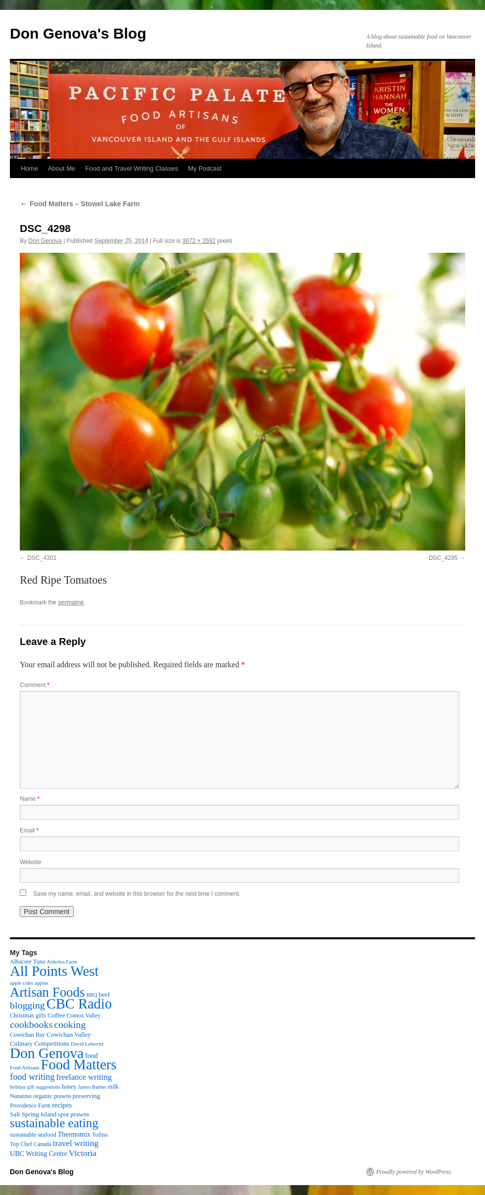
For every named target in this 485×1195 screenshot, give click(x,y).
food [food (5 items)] (91, 1055)
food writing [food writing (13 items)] (32, 1077)
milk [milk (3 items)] (113, 1086)
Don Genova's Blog (78, 33)
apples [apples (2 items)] (41, 983)
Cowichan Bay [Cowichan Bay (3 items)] (27, 1034)
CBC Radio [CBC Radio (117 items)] (79, 1003)
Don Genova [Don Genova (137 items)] (47, 1053)
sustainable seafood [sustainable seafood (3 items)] (33, 1134)
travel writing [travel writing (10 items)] (75, 1143)
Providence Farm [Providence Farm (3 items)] (30, 1105)
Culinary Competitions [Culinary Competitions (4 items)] (39, 1043)
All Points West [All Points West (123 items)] (54, 971)
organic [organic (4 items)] (42, 1096)
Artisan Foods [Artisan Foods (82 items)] (47, 992)
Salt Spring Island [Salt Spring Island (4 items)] (33, 1114)
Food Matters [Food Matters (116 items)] (79, 1064)
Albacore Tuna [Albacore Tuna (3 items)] (27, 961)
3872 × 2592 (199, 240)
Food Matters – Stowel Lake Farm (80, 204)
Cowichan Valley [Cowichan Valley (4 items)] (69, 1034)
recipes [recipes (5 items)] (62, 1105)
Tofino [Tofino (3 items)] (100, 1134)
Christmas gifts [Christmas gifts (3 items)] (28, 1015)
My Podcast (205, 168)
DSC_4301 (41, 557)
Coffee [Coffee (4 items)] (56, 1015)
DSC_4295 (443, 557)
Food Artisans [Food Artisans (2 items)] (25, 1067)
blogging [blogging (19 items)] (27, 1005)
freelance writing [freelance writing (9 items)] (83, 1077)
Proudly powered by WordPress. (414, 1171)
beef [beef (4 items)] (104, 994)
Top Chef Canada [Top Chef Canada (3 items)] (30, 1144)
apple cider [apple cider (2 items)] (21, 983)
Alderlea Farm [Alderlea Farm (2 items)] (62, 962)
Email (29, 830)
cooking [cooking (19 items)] (70, 1024)
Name (30, 798)
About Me (62, 168)
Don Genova (44, 240)
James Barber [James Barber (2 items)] (92, 1087)
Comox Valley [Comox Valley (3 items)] (84, 1015)
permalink (71, 602)
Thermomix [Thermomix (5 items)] (74, 1134)
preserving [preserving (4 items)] (86, 1096)
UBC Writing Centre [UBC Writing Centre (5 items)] (38, 1153)
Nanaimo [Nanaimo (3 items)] (21, 1096)
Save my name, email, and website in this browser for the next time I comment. (137, 893)
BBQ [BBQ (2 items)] (91, 995)
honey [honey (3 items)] (69, 1086)
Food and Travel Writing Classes (131, 168)
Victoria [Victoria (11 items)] (83, 1153)
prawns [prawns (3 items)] (62, 1096)
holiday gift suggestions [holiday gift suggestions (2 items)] (35, 1087)
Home (29, 168)
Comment (34, 685)
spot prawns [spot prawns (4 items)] (73, 1114)
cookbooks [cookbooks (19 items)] (31, 1024)
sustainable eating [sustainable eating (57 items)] (54, 1123)
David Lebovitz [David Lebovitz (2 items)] (87, 1044)
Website (30, 862)
